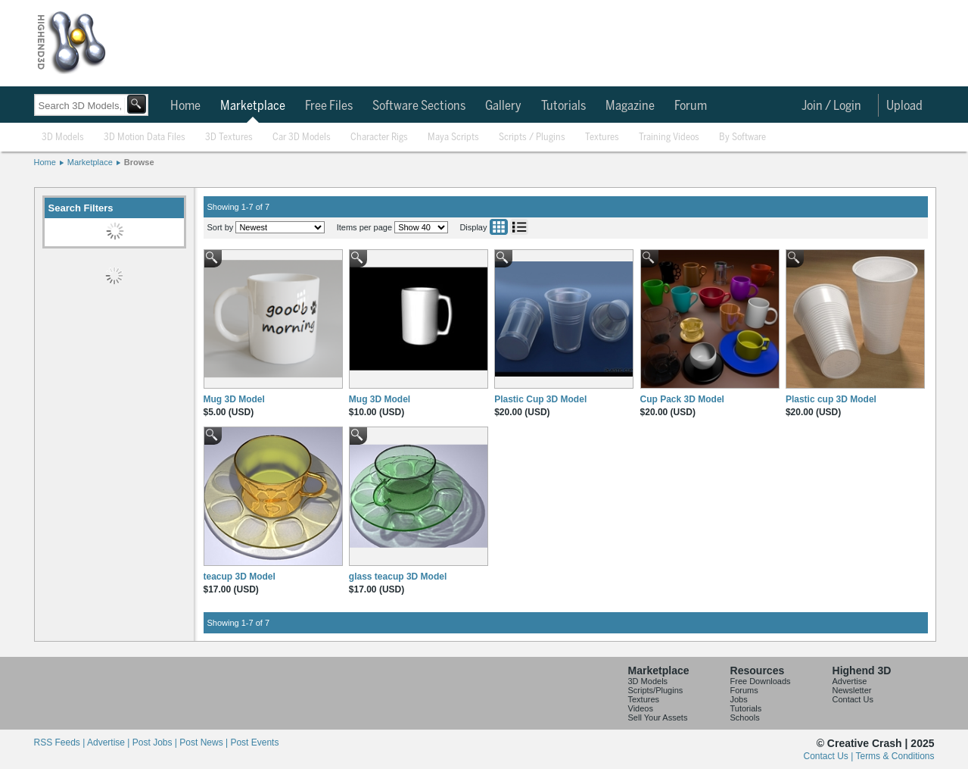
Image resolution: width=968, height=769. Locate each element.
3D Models (63, 137)
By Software (742, 137)
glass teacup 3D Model (398, 576)
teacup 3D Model (239, 576)
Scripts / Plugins (532, 137)
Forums (744, 690)
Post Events (254, 742)
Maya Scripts (453, 137)
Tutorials (563, 106)
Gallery (503, 106)
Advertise (850, 681)
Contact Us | (830, 756)
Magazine (630, 106)
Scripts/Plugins (655, 690)
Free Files (329, 106)
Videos (640, 708)
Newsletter (852, 690)
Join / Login (831, 106)
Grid (499, 227)
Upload (904, 106)
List (519, 227)
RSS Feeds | (60, 742)
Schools (745, 717)
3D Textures (229, 137)
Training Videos (669, 137)
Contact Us (853, 699)
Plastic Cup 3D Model (540, 399)
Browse (139, 162)
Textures (602, 137)
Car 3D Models (301, 137)
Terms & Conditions (894, 756)
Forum (690, 106)
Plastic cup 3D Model (831, 399)
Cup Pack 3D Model (682, 399)
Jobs (739, 699)
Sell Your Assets (658, 717)
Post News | (204, 742)
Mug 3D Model (234, 399)
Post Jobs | (155, 742)
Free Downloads (760, 681)
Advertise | (109, 742)
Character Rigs (379, 137)
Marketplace (252, 106)
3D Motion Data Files (144, 137)
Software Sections (418, 106)
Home (185, 106)
